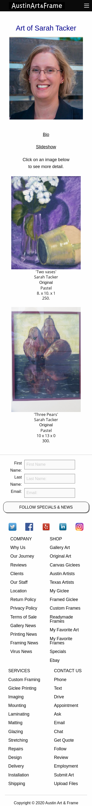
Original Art (60, 556)
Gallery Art (60, 547)
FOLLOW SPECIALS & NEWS (46, 507)
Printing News (23, 634)
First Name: (16, 466)
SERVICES (19, 670)
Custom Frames (65, 608)
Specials (58, 651)
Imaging (16, 696)
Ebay (55, 660)
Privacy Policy (23, 608)
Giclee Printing (22, 688)
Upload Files (66, 783)
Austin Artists (62, 573)
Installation (18, 774)
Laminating (18, 714)
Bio (46, 134)
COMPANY (21, 538)
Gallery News (23, 625)
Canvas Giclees (65, 565)
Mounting (17, 705)
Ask (57, 714)
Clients (17, 573)
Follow (60, 748)
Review (61, 757)
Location (18, 590)
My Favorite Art (64, 629)
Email (59, 722)
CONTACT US (68, 670)
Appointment (66, 705)
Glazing (15, 731)
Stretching (18, 740)
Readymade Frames (61, 619)
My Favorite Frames (61, 641)
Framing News (24, 642)
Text (58, 688)
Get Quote (64, 740)
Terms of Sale (23, 617)
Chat (58, 731)
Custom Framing (24, 679)
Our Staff (18, 582)
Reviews (18, 565)
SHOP (56, 538)
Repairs (15, 748)
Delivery (16, 766)
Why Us (18, 547)
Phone (60, 679)
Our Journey (22, 556)
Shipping (16, 783)
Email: (16, 491)
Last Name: (16, 480)
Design (15, 757)
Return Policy (23, 599)
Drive (59, 696)
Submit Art (64, 774)
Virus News (21, 651)
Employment (66, 766)
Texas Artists (62, 582)
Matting (15, 722)
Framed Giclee (64, 599)
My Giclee (59, 590)
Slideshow (46, 146)
